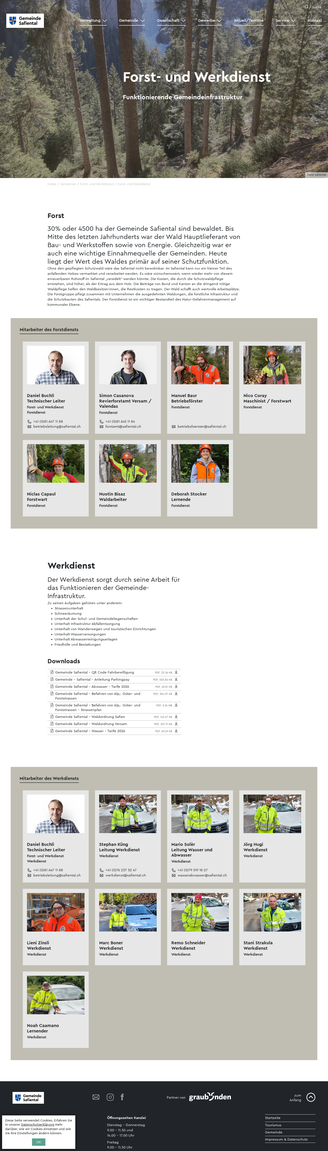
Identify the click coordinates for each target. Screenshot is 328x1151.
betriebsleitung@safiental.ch (57, 426)
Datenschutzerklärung (37, 1124)
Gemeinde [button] (128, 21)
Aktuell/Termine (249, 21)
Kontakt (315, 21)
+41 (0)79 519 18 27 (193, 870)
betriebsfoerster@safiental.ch (202, 426)
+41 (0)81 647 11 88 (48, 421)
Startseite (273, 1118)
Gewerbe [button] (206, 21)
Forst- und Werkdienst (134, 184)
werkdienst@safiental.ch (125, 875)
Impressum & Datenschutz (286, 1139)
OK (38, 1142)
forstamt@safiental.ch (123, 426)
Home (51, 184)
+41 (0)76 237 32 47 (121, 870)
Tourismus (273, 1125)
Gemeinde (273, 1132)
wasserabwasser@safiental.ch (202, 875)
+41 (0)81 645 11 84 (120, 421)
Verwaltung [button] (89, 21)
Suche (316, 7)
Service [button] (282, 21)
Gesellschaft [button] (168, 21)
